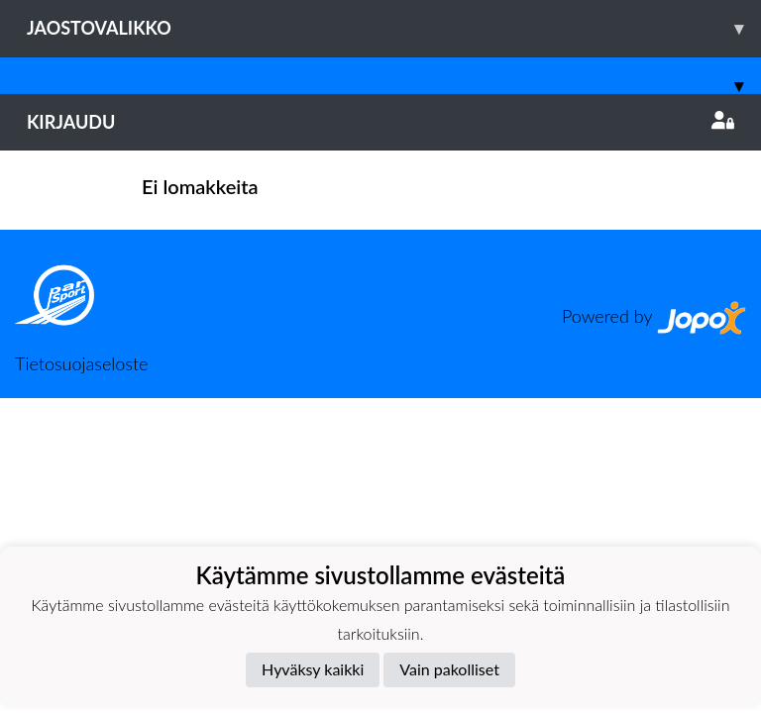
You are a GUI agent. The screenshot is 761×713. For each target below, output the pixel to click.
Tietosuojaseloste (81, 363)
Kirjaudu (380, 122)
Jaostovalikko (394, 28)
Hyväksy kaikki (313, 669)
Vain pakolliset (449, 669)
